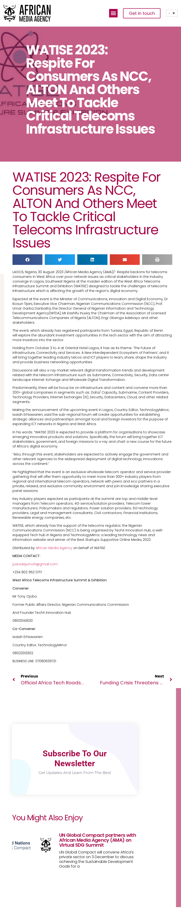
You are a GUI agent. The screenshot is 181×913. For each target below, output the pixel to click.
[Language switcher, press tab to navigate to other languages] (171, 13)
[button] (113, 13)
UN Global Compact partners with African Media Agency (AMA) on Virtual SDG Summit (97, 840)
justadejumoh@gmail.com (35, 564)
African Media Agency (54, 548)
